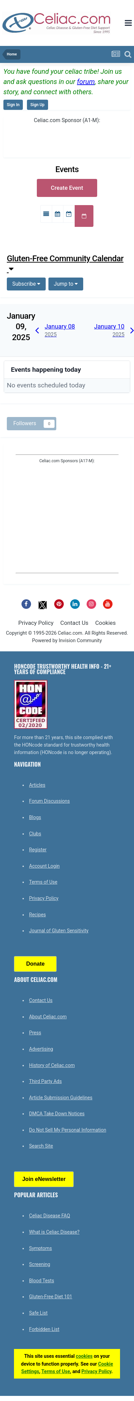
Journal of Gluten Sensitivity (58, 930)
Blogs (35, 817)
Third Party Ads (45, 1081)
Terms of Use (43, 882)
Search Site (41, 1146)
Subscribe (26, 284)
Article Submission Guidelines (60, 1097)
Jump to (66, 284)
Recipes (37, 914)
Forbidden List (44, 1329)
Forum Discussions (49, 801)
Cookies (105, 622)
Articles (37, 785)
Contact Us (74, 622)
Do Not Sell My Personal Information (67, 1130)
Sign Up (37, 104)
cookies (84, 1356)
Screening (39, 1264)
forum (86, 82)
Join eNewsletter (43, 1179)
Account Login (44, 866)
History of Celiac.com (52, 1065)
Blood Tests (41, 1280)
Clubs (35, 833)
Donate (35, 964)
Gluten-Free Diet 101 (50, 1296)
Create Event (67, 187)
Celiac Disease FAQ (49, 1215)
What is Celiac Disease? (54, 1232)
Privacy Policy (36, 622)
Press (35, 1032)
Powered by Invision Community (67, 641)
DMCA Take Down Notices (57, 1113)
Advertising (41, 1049)
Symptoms (40, 1248)
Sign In (13, 104)
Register (37, 849)
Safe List (38, 1313)
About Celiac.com (47, 1016)
